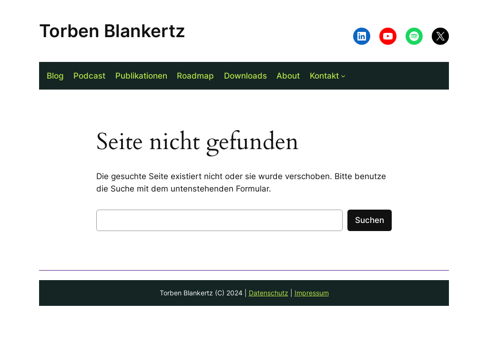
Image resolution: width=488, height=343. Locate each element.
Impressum (312, 293)
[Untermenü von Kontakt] (343, 75)
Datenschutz (268, 293)
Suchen (369, 220)
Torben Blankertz (112, 30)
